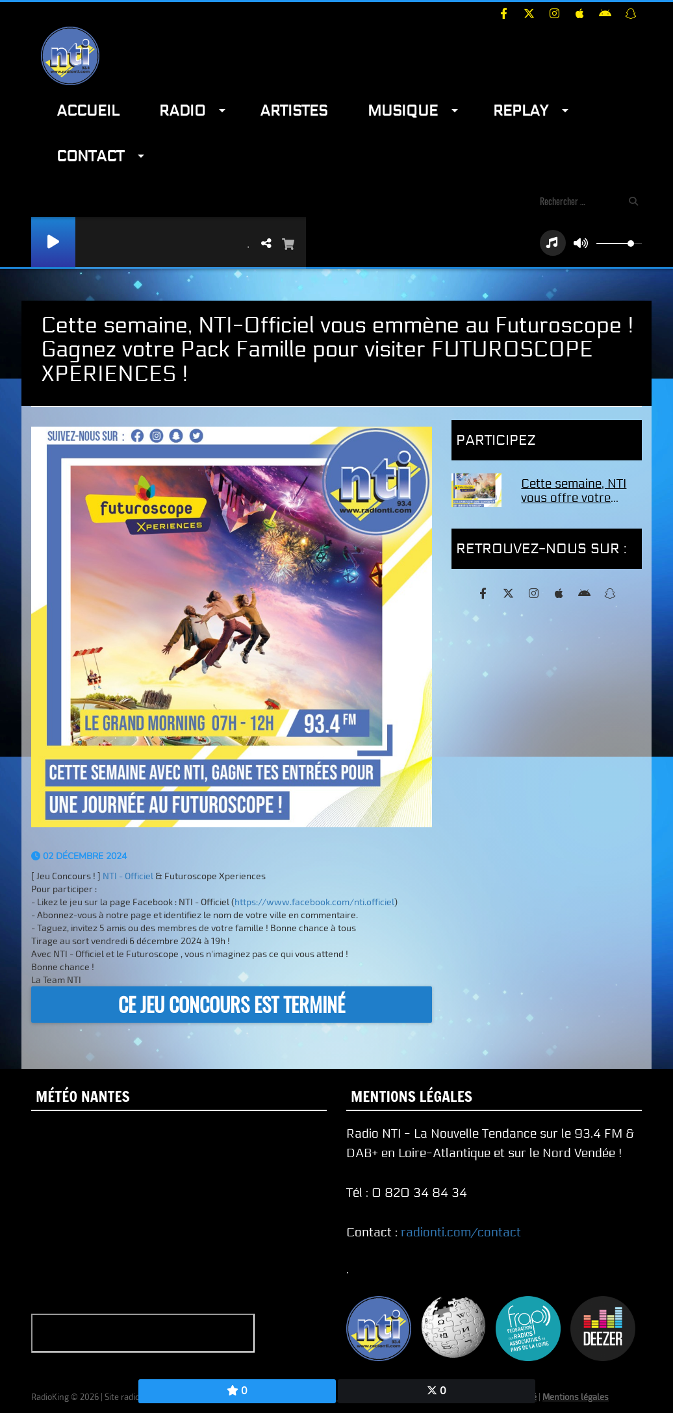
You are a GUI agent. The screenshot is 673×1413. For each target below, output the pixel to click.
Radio (182, 110)
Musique (403, 110)
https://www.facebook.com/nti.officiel (314, 901)
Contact (90, 156)
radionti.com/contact (461, 1232)
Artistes (293, 110)
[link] (128, 875)
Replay (520, 110)
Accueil (88, 110)
